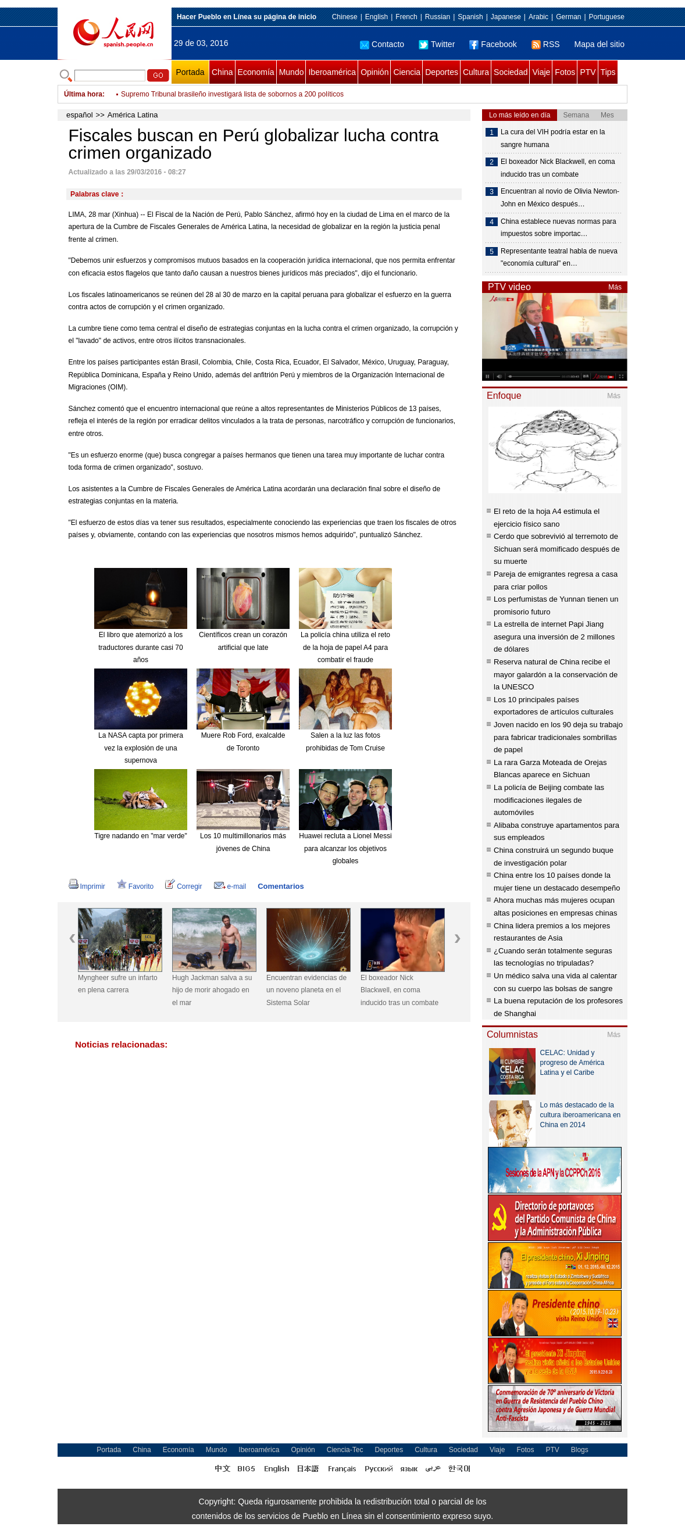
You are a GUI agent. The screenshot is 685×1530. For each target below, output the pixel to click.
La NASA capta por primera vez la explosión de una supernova (140, 747)
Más (615, 287)
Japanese (506, 17)
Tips (608, 72)
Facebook (492, 44)
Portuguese (607, 17)
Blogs (579, 1450)
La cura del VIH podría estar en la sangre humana (553, 138)
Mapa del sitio (600, 44)
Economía (256, 72)
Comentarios (281, 886)
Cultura (476, 72)
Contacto (382, 44)
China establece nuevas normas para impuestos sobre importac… (558, 227)
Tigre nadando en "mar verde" (140, 836)
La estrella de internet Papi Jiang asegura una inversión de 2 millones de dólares (554, 636)
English (376, 17)
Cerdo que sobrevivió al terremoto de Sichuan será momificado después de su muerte (557, 549)
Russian (437, 17)
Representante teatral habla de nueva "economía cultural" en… (559, 257)
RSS (545, 44)
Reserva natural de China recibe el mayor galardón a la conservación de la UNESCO (556, 674)
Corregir (183, 886)
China (222, 72)
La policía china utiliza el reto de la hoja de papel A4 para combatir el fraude (345, 647)
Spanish (470, 17)
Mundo (291, 72)
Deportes (441, 72)
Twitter (437, 44)
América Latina (133, 114)
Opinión (374, 72)
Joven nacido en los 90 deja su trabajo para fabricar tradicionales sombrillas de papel (558, 737)
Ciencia (406, 72)
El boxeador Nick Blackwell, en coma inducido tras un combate (399, 990)
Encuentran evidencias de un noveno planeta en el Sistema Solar (306, 990)
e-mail (230, 886)
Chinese (345, 17)
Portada (190, 72)
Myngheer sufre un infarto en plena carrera (118, 984)
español (79, 114)
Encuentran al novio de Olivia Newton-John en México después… (560, 197)
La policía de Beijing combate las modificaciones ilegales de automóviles (549, 800)
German (568, 17)
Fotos (565, 72)
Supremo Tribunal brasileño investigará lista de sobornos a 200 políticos (232, 94)
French (406, 17)
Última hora (83, 94)
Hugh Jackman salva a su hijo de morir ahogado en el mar (212, 990)
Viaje (541, 72)
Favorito (135, 886)
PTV (587, 72)
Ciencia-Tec (345, 1450)
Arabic (538, 17)
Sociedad (510, 72)
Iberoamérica (332, 72)
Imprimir (87, 886)
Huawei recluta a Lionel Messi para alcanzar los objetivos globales (345, 848)
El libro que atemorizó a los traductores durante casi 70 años (140, 647)
